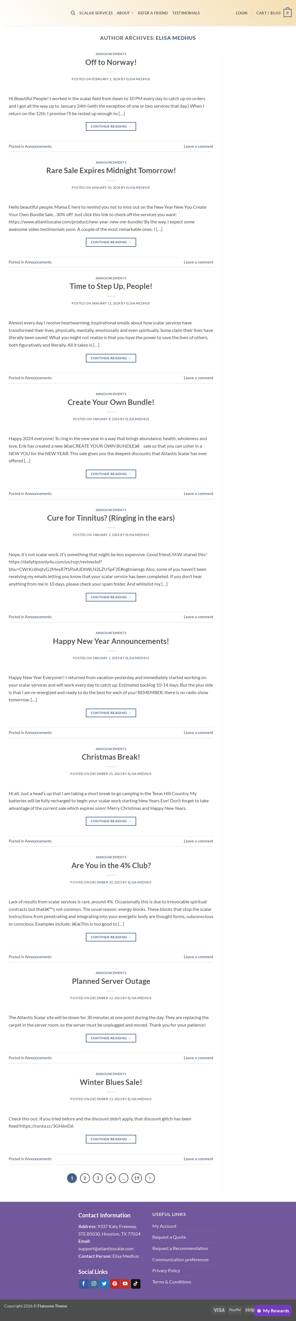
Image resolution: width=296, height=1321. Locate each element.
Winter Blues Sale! (111, 1082)
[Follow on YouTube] (125, 1284)
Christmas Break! (111, 756)
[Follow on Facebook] (83, 1284)
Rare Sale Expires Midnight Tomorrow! (111, 170)
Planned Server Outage (111, 981)
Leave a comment (198, 146)
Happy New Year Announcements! (111, 641)
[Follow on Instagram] (94, 1284)
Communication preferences (180, 1259)
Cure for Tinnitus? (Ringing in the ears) (111, 517)
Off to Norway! (111, 62)
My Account (164, 1226)
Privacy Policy (166, 1270)
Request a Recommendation (180, 1248)
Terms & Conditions (171, 1281)
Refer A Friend (153, 13)
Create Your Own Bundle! (111, 402)
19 (136, 1177)
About (125, 13)
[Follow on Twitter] (104, 1284)
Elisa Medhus (176, 38)
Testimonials (186, 13)
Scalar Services (96, 13)
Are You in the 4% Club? (111, 865)
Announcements (111, 54)
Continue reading (111, 126)
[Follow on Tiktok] (135, 1284)
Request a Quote (169, 1237)
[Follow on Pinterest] (115, 1284)
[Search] (73, 13)
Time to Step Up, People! (111, 286)
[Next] (150, 1178)
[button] (241, 13)
